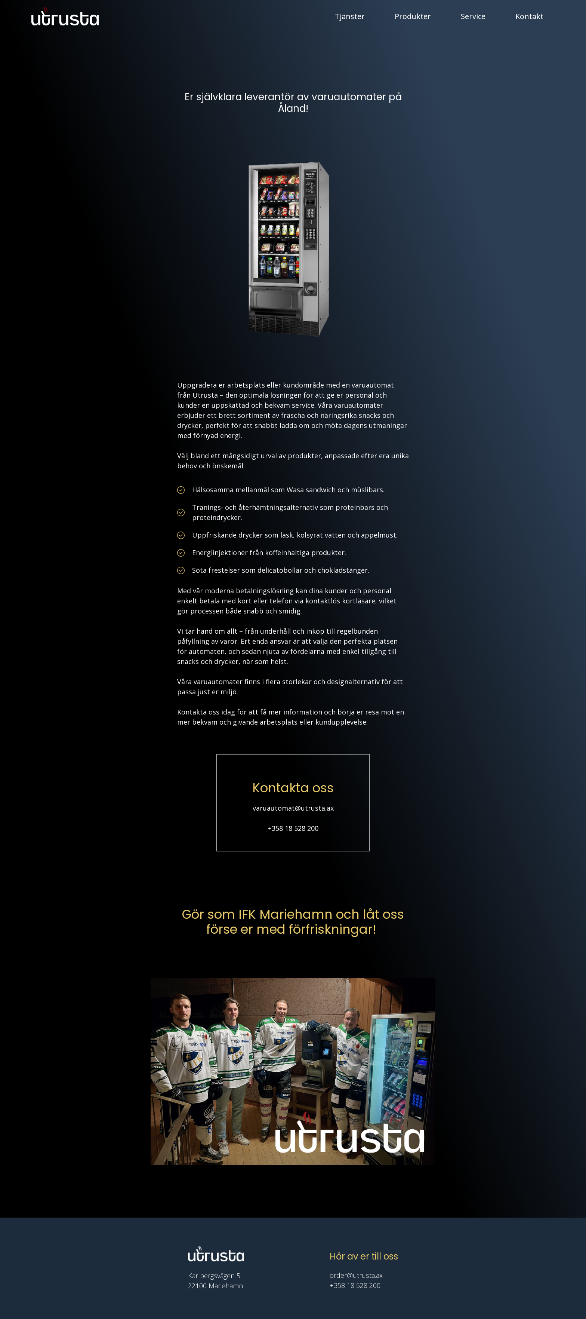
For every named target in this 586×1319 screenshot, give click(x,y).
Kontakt (529, 16)
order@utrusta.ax (356, 1275)
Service (473, 16)
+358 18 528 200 (293, 828)
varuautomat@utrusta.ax (293, 808)
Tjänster (348, 19)
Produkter (410, 19)
